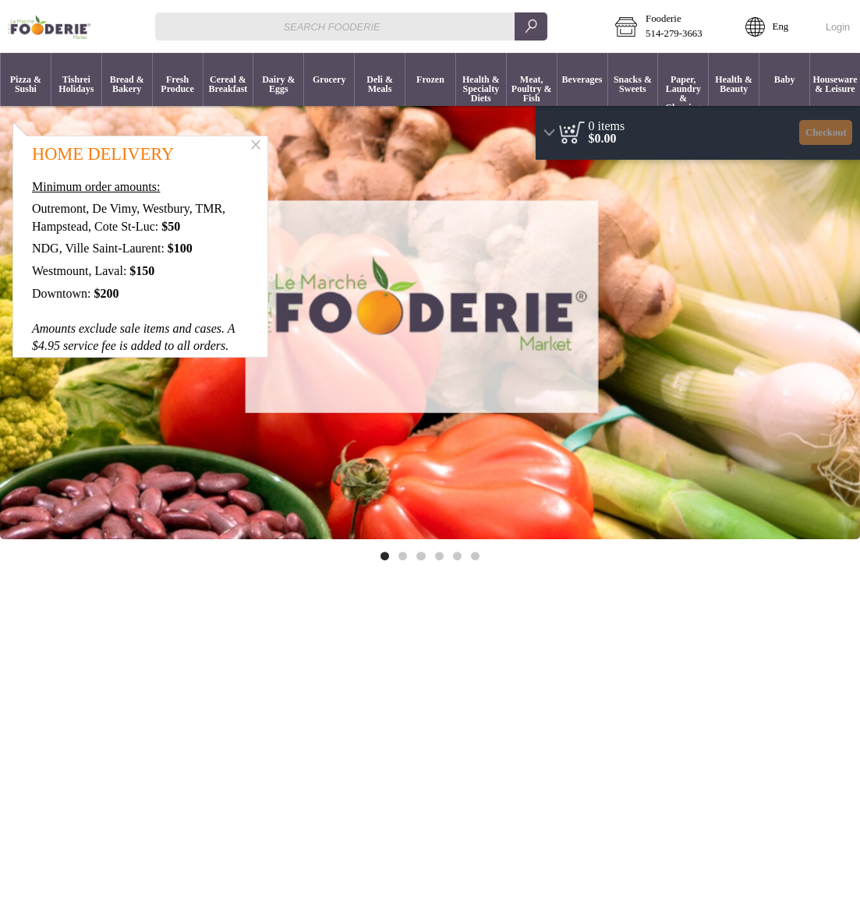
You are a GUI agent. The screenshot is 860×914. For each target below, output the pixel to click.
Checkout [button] (826, 132)
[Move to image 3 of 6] (420, 556)
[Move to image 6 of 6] (475, 556)
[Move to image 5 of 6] (457, 556)
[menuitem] (25, 79)
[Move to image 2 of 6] (402, 556)
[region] (698, 133)
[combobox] (351, 26)
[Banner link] (430, 315)
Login (838, 27)
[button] (669, 26)
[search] (531, 26)
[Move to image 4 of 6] (439, 556)
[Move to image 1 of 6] (384, 556)
